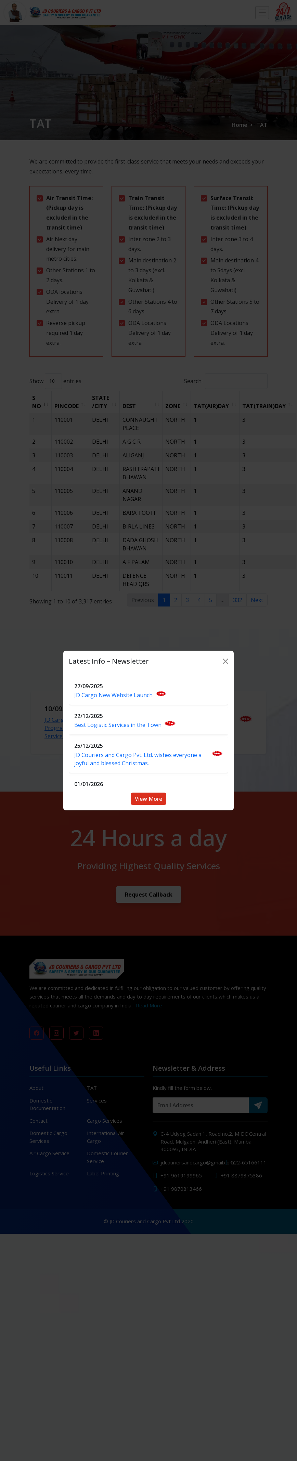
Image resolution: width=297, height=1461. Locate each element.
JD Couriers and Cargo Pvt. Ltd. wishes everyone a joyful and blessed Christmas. (148, 759)
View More (148, 799)
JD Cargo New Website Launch (120, 695)
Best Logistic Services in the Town (125, 725)
